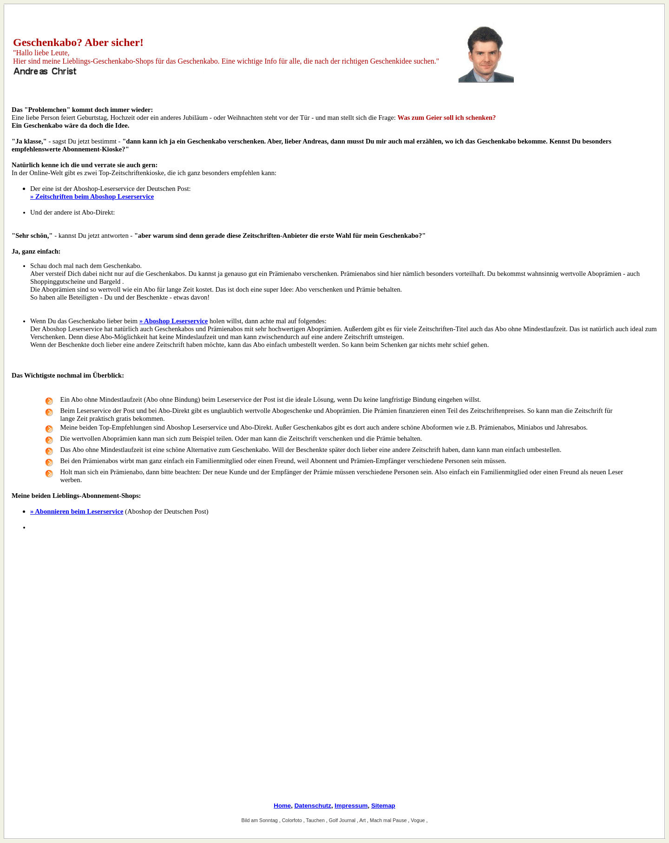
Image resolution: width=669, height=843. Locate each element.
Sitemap (383, 805)
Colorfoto (292, 820)
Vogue (418, 820)
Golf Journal (343, 820)
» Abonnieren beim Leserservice (76, 511)
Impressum (350, 805)
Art (363, 820)
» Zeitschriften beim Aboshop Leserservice (92, 196)
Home (282, 805)
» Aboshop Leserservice (173, 321)
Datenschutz (313, 805)
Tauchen (316, 820)
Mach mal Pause (389, 820)
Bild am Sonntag (260, 820)
